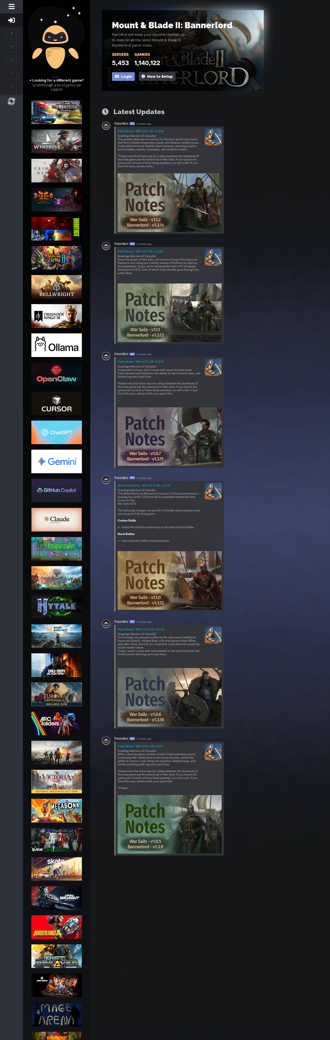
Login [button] (123, 76)
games (71, 85)
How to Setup (157, 76)
